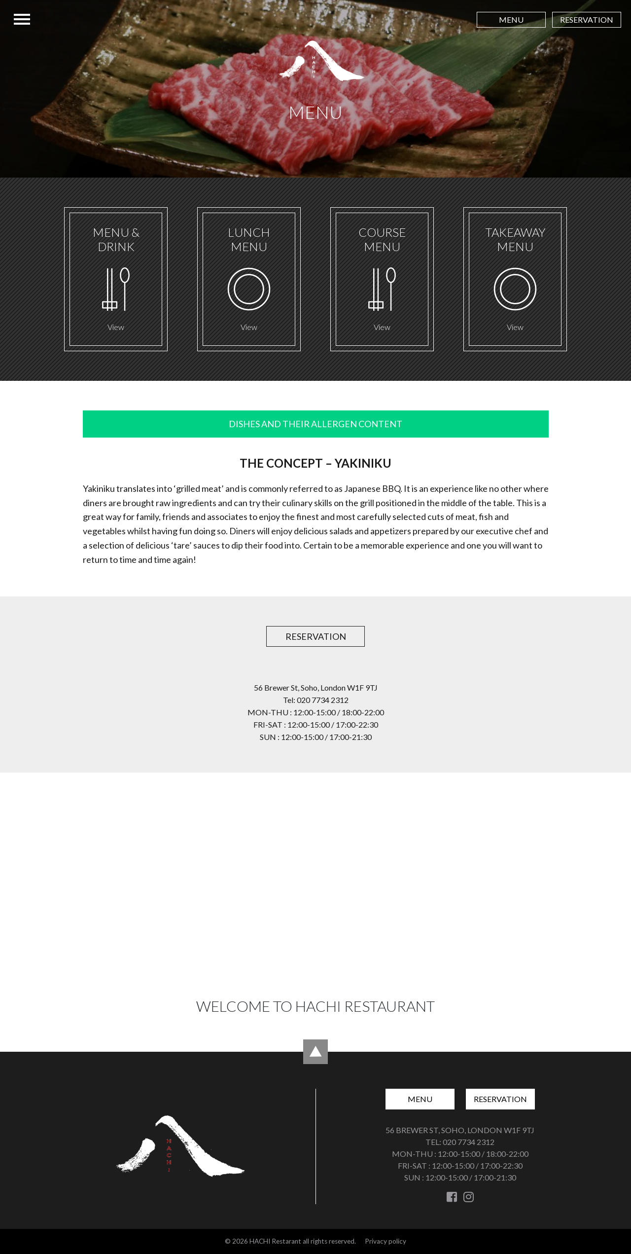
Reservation (586, 19)
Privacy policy (385, 1241)
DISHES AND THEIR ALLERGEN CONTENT (315, 423)
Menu (511, 19)
